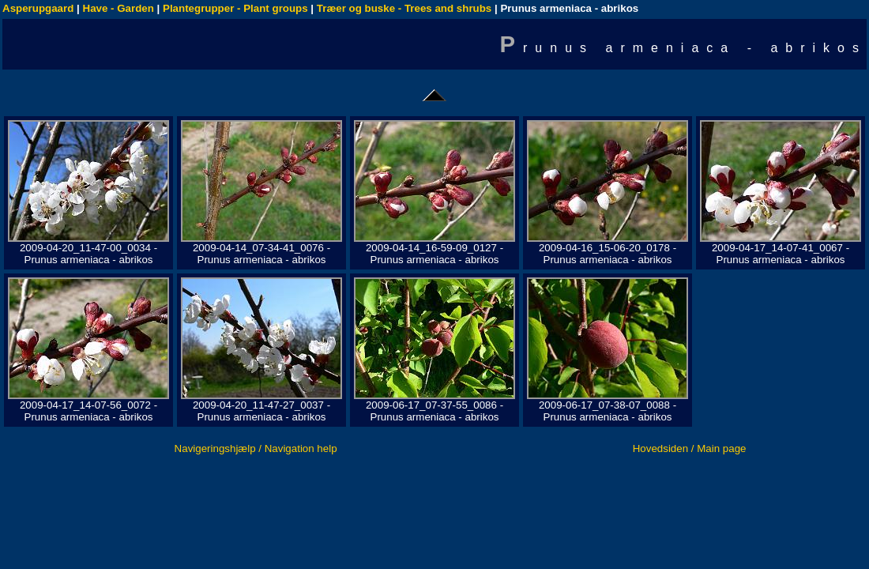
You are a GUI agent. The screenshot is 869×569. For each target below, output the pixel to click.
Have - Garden (118, 8)
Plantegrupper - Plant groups (235, 8)
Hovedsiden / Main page (690, 448)
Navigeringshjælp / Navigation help (256, 448)
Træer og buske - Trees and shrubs (404, 8)
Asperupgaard (37, 8)
